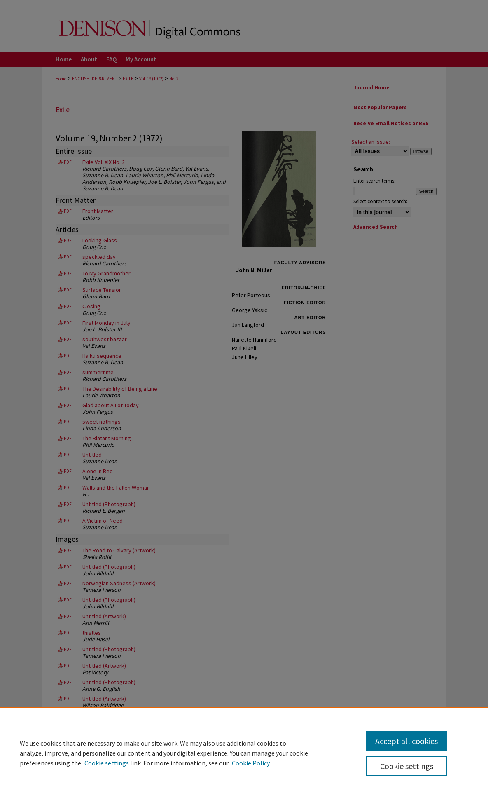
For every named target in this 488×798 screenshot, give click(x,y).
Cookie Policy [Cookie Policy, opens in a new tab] (251, 763)
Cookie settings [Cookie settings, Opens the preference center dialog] (406, 766)
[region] (244, 752)
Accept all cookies (406, 741)
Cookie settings (106, 763)
